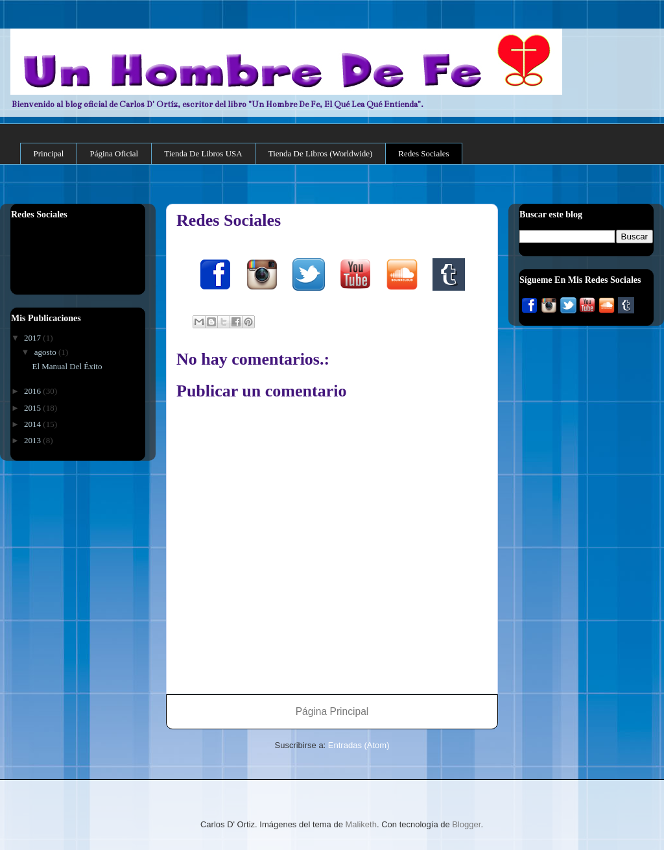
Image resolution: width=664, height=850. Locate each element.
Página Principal (332, 711)
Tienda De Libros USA (203, 153)
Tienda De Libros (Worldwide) (320, 153)
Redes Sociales (423, 153)
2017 (33, 338)
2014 (33, 424)
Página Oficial (113, 153)
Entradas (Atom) (359, 745)
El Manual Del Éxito (67, 366)
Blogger (466, 824)
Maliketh (361, 824)
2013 (33, 440)
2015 (33, 408)
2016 (33, 391)
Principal (49, 153)
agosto (46, 352)
